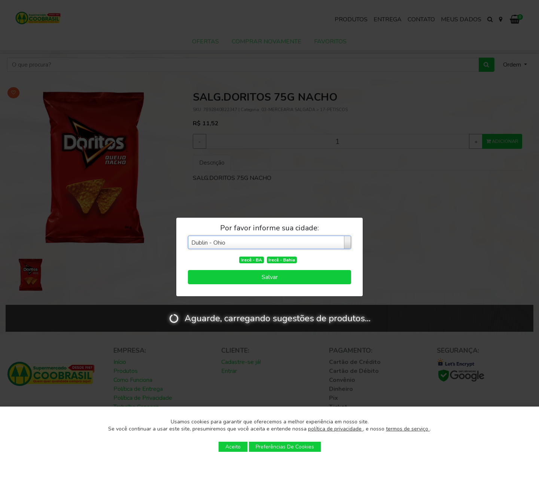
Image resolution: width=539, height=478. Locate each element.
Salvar (270, 277)
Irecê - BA (251, 260)
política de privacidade (335, 428)
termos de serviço (408, 428)
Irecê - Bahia (281, 260)
